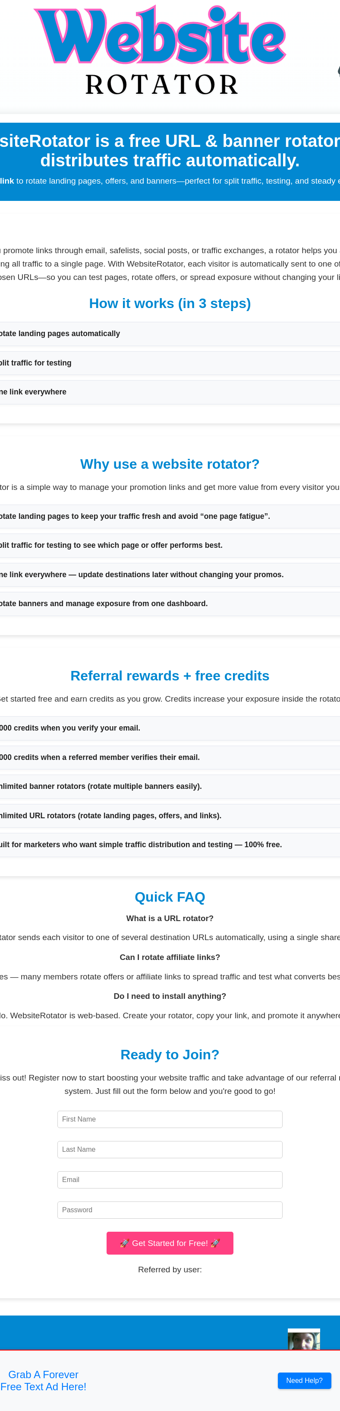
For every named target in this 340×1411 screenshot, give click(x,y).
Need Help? (304, 1380)
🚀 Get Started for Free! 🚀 (170, 1243)
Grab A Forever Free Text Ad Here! (43, 1380)
